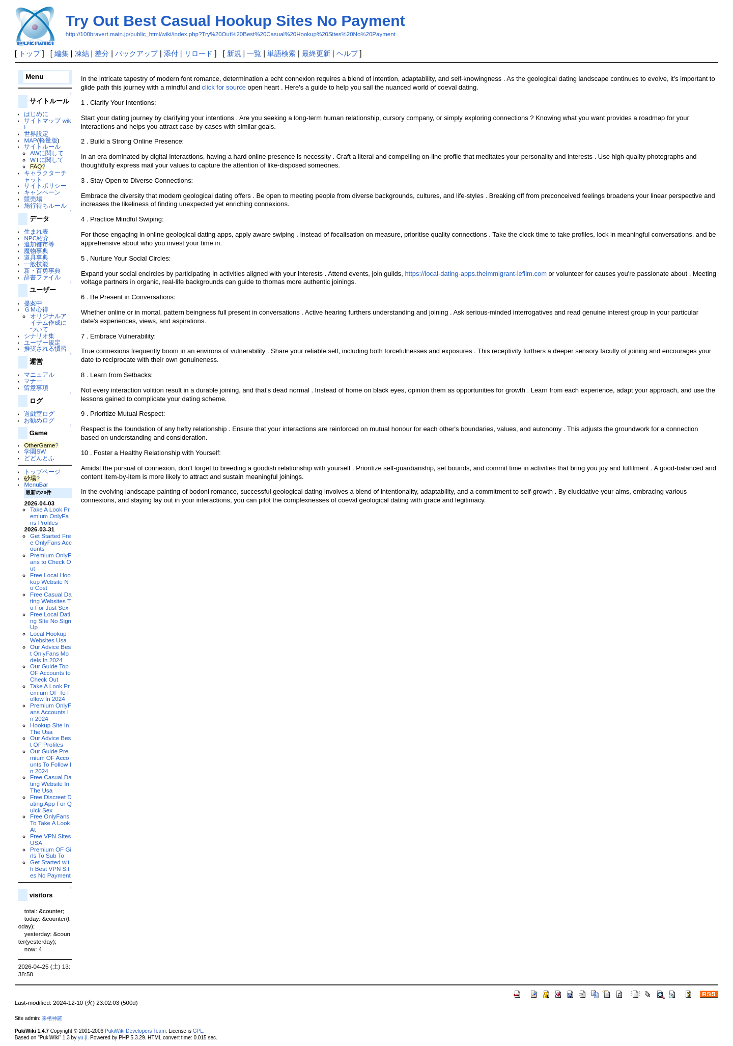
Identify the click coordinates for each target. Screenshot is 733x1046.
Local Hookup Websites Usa (48, 636)
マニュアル (39, 374)
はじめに (36, 113)
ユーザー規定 (42, 342)
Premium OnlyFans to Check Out (50, 562)
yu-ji (82, 1037)
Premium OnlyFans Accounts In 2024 (50, 712)
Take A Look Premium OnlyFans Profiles (50, 516)
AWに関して (47, 153)
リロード (198, 53)
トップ (29, 53)
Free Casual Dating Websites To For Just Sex (51, 601)
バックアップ (136, 53)
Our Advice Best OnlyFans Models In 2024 (50, 653)
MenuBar (36, 484)
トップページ (42, 471)
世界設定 (36, 133)
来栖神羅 (52, 1018)
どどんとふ (39, 458)
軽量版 (48, 140)
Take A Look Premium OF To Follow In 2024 (50, 692)
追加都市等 (39, 244)
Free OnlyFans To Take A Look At (50, 823)
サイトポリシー (45, 185)
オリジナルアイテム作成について (48, 322)
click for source (224, 87)
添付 (171, 53)
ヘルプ (347, 53)
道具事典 (36, 257)
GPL (198, 1031)
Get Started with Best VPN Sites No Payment (50, 869)
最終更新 (316, 53)
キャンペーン (42, 192)
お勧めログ (39, 420)
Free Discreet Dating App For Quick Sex (51, 803)
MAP (30, 140)
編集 (61, 53)
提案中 (33, 303)
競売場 (33, 198)
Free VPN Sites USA (50, 839)
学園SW (35, 451)
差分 (102, 53)
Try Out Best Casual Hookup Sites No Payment (235, 20)
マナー (33, 381)
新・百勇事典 (42, 270)
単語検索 (281, 53)
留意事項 (36, 387)
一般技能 (36, 264)
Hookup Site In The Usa (49, 728)
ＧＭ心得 (36, 309)
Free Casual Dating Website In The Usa (51, 784)
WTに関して (47, 159)
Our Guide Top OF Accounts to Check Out (50, 673)
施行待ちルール (45, 205)
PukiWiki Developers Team (135, 1031)
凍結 (82, 53)
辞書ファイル (42, 277)
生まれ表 (36, 231)
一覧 (254, 53)
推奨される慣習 (45, 348)
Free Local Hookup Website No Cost (50, 581)
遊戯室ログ (39, 413)
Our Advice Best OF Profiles (50, 741)
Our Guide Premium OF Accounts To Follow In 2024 (50, 761)
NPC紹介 (36, 238)
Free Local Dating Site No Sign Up (50, 621)
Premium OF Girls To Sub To (50, 852)
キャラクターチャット (45, 176)
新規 (234, 53)
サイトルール (42, 146)
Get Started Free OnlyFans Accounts (51, 542)
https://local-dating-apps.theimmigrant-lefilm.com (476, 273)
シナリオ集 (39, 335)
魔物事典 (36, 250)
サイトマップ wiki (47, 123)
